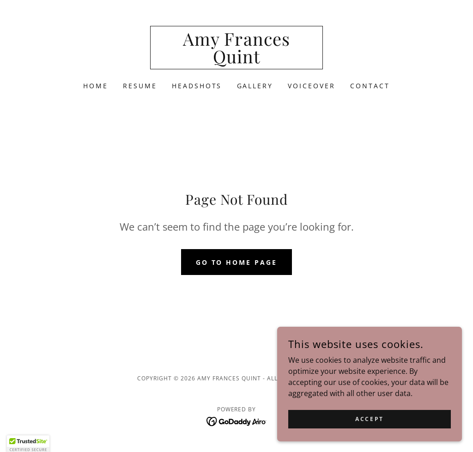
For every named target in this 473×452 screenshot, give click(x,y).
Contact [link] (370, 85)
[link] (236, 60)
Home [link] (95, 85)
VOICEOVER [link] (311, 85)
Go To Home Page (237, 262)
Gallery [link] (255, 85)
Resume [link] (140, 85)
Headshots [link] (197, 85)
